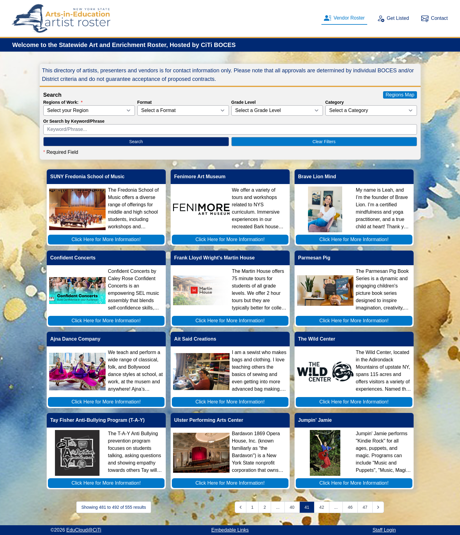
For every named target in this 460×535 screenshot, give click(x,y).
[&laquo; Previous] (240, 507)
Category (334, 102)
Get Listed (393, 18)
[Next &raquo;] (378, 507)
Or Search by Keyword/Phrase (74, 121)
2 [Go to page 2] (264, 507)
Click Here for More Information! (106, 239)
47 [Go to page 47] (365, 507)
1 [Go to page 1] (252, 507)
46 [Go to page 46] (350, 507)
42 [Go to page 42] (321, 507)
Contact (434, 18)
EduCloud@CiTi (83, 530)
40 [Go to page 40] (292, 507)
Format (144, 102)
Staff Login (384, 530)
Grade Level (243, 102)
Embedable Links (230, 530)
